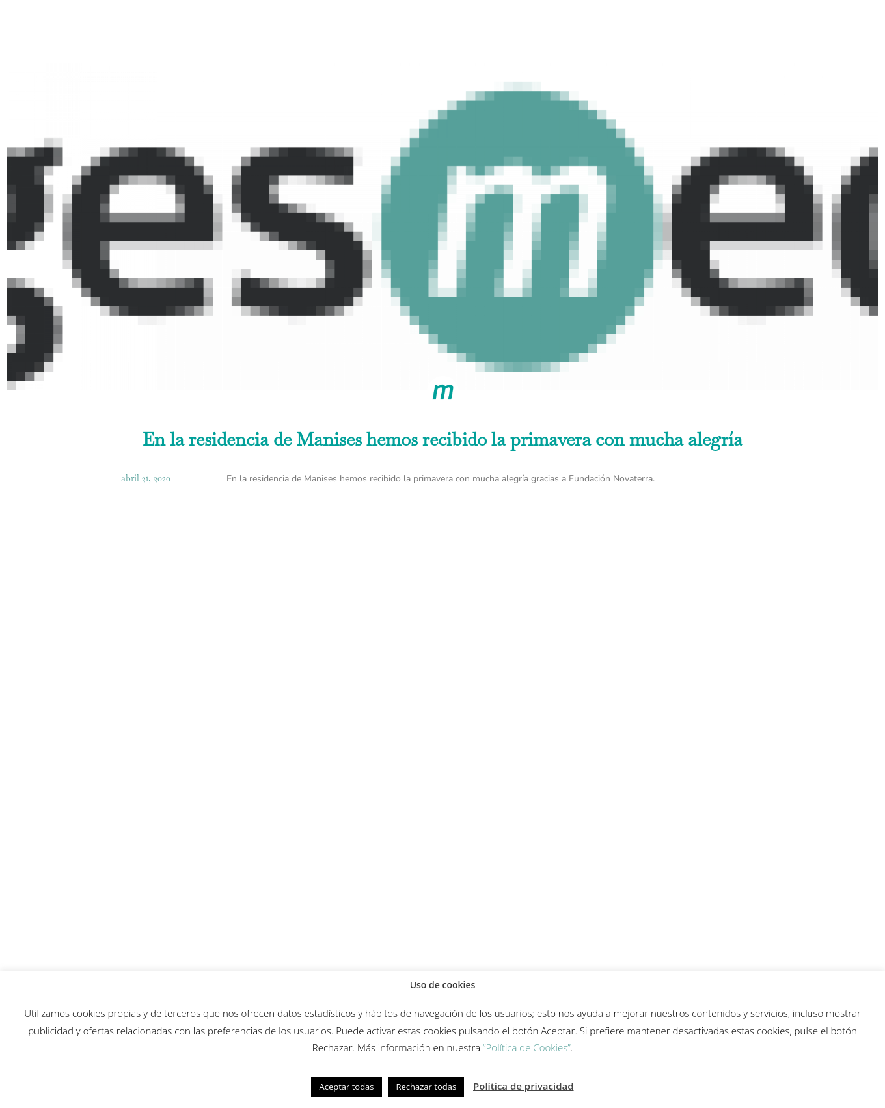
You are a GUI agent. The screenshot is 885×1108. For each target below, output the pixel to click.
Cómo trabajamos (248, 28)
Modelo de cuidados (362, 28)
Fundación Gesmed (610, 28)
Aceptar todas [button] (346, 1086)
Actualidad (705, 28)
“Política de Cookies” (527, 1047)
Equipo (527, 28)
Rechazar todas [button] (426, 1086)
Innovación (460, 28)
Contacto (779, 28)
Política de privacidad (523, 1085)
